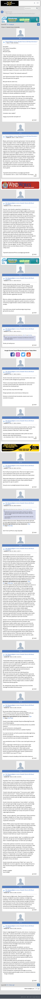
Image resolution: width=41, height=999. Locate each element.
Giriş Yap (30, 335)
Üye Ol (24, 335)
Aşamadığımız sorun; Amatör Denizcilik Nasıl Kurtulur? (21, 41)
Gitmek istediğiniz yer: (29, 988)
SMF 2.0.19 (23, 996)
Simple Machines (36, 996)
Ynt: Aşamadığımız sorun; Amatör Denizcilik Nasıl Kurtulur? (19, 203)
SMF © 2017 (29, 996)
